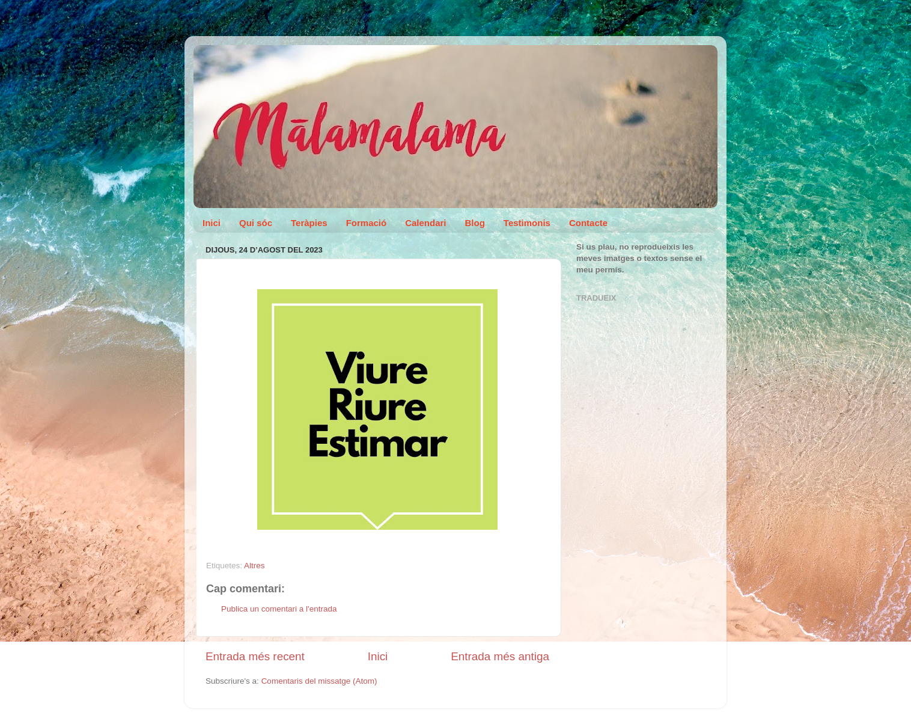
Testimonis (527, 223)
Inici (212, 223)
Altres (254, 565)
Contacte (588, 223)
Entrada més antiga (500, 656)
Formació (366, 223)
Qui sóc (255, 223)
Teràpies (309, 223)
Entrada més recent (255, 656)
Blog (475, 223)
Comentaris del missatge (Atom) (319, 681)
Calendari (425, 223)
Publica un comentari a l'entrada (279, 608)
